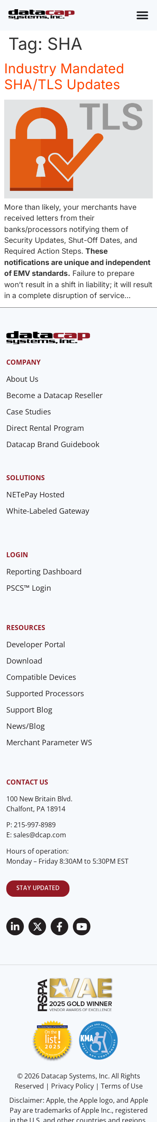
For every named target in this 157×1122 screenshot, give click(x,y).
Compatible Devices (41, 677)
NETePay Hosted (35, 494)
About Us (22, 379)
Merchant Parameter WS (49, 742)
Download (24, 661)
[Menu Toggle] (142, 15)
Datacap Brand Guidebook (52, 444)
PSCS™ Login (28, 588)
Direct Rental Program (45, 428)
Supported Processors (45, 693)
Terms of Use (122, 1086)
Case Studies (28, 412)
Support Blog (29, 710)
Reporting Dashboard (44, 571)
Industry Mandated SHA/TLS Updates (64, 76)
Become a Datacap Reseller (54, 395)
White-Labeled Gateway (47, 511)
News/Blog (25, 726)
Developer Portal (35, 644)
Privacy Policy (72, 1086)
